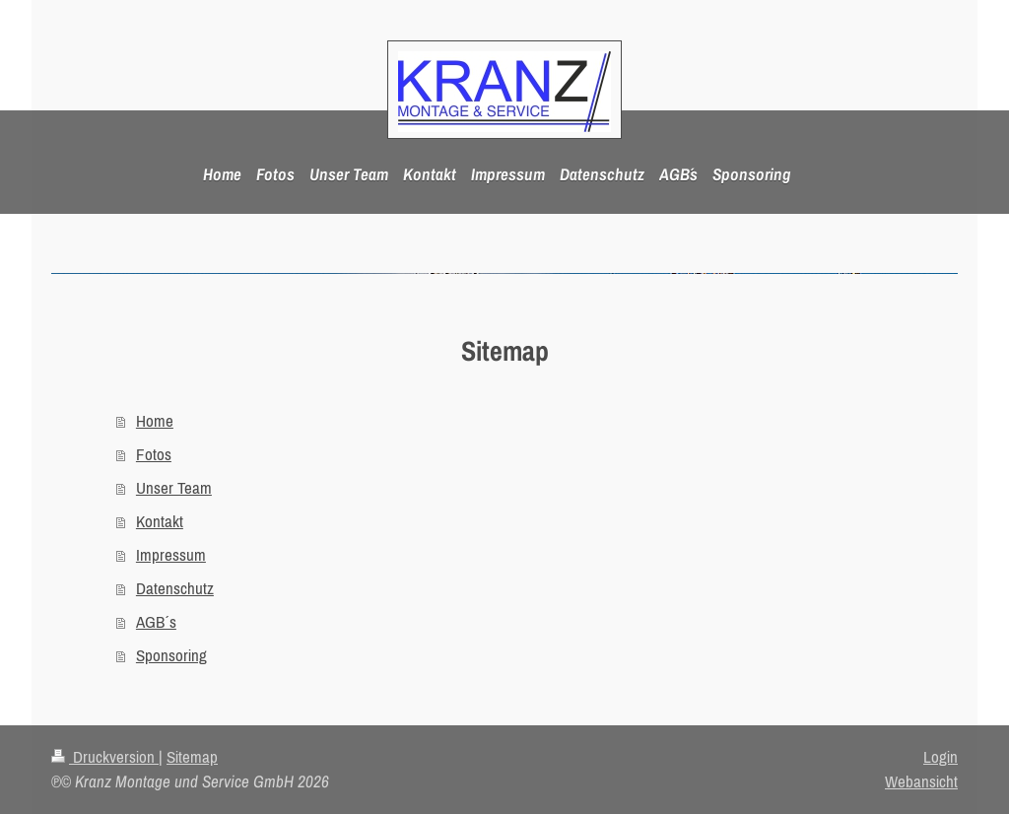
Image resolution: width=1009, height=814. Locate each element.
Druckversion (105, 757)
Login (940, 757)
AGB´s (156, 622)
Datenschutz (175, 588)
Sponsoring (171, 655)
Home (154, 421)
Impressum (171, 555)
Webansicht (921, 781)
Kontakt (159, 521)
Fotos (153, 454)
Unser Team (174, 488)
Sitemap (192, 757)
